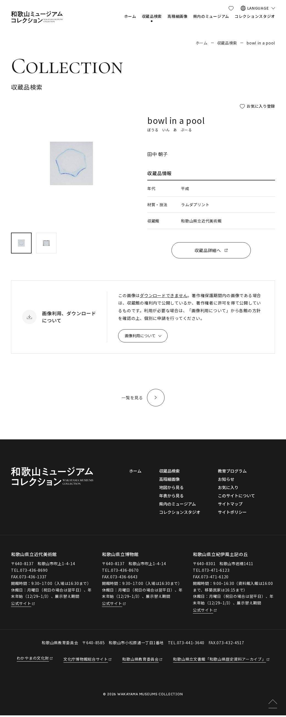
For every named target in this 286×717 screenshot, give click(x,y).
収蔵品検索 (227, 43)
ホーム (202, 43)
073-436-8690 (34, 571)
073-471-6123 (215, 571)
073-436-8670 (124, 571)
